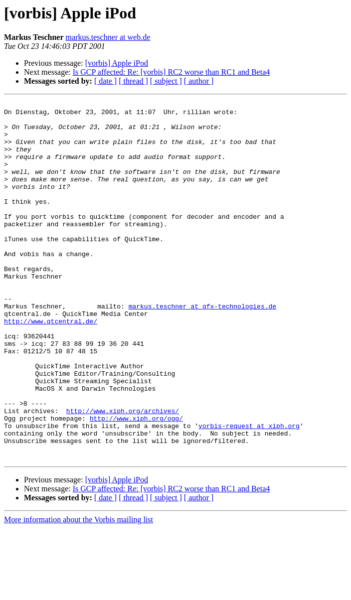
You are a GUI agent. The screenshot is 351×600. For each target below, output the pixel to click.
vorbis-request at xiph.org (249, 491)
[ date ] (105, 81)
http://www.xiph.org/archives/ (122, 473)
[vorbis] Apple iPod (116, 63)
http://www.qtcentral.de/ (50, 365)
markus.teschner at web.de (108, 37)
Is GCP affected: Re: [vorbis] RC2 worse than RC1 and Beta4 (171, 72)
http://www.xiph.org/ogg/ (136, 482)
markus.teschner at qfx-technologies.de (202, 347)
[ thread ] (133, 81)
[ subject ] (166, 81)
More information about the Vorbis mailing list (78, 591)
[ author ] (199, 81)
